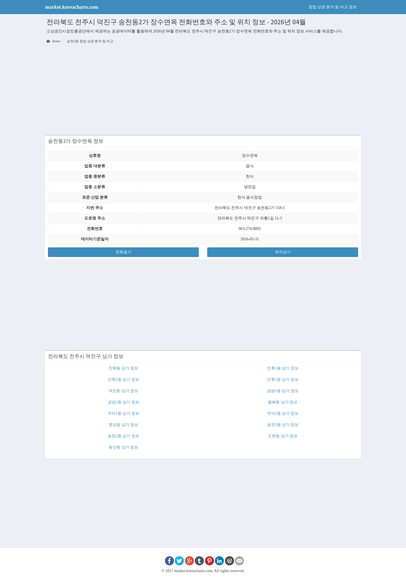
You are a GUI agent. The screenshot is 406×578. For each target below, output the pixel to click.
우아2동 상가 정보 (283, 413)
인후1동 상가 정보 (283, 368)
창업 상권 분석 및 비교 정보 (332, 7)
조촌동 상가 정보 (282, 436)
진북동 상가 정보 (123, 368)
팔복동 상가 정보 (282, 402)
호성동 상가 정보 (123, 425)
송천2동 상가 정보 (123, 436)
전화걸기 (123, 252)
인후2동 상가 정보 (123, 379)
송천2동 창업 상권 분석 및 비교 (90, 41)
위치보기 (283, 252)
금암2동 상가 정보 (123, 402)
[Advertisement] (203, 89)
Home (53, 41)
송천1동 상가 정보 (283, 425)
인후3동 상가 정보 (283, 379)
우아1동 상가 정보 (123, 413)
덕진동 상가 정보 (123, 391)
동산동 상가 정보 (123, 447)
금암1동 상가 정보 (283, 391)
